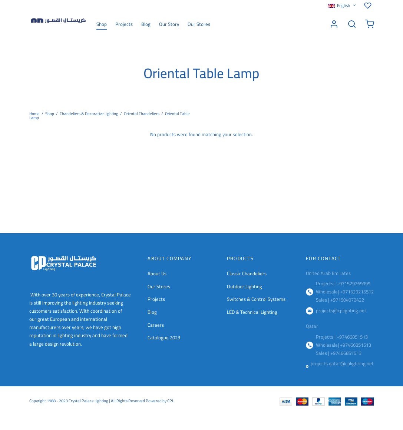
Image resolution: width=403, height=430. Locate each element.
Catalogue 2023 (164, 337)
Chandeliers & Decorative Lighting (89, 113)
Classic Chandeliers (247, 273)
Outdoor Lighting (244, 286)
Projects (124, 24)
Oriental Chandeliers (141, 113)
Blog (146, 24)
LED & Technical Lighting (252, 312)
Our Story (169, 24)
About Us (157, 273)
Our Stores (199, 24)
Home (34, 113)
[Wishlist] (369, 5)
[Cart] (369, 24)
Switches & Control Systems (256, 299)
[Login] (334, 24)
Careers (156, 324)
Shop (101, 24)
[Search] (351, 24)
